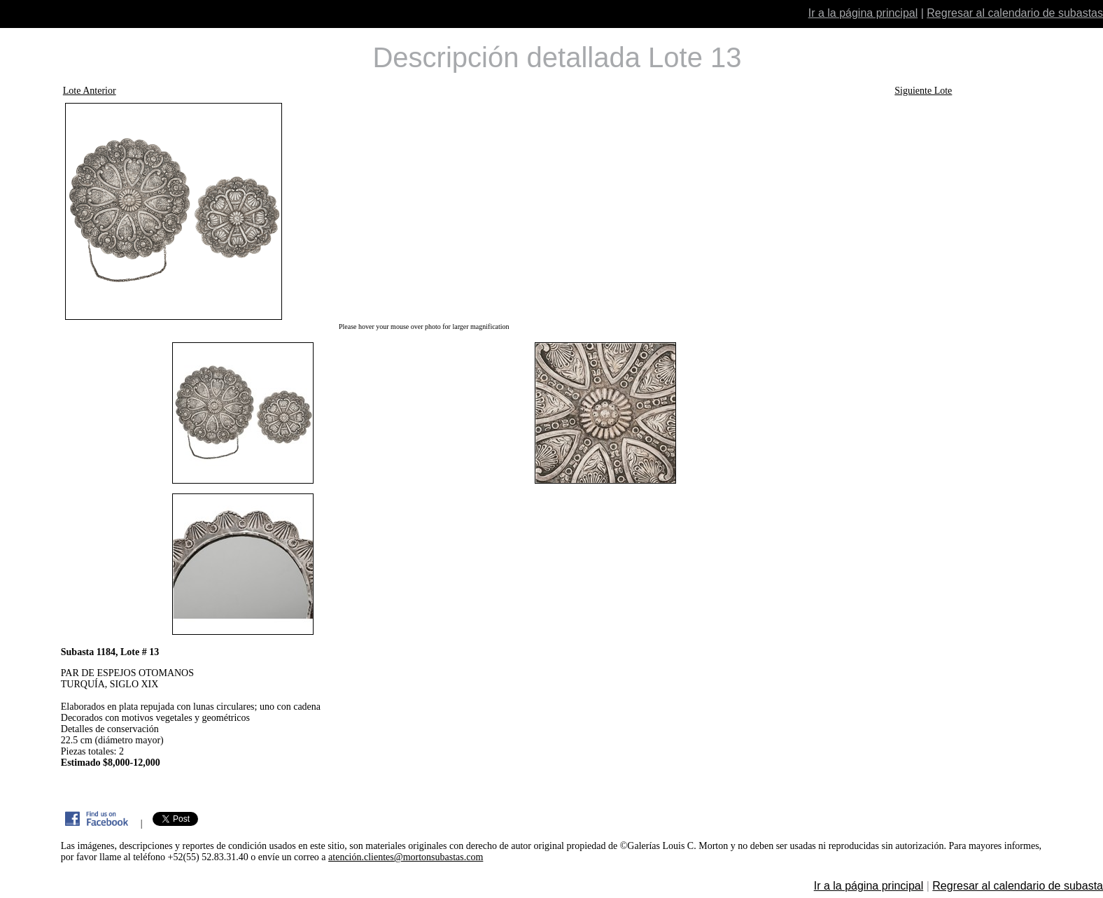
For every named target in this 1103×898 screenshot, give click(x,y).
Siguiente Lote (923, 90)
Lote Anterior (89, 90)
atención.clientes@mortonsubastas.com (405, 857)
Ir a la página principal (863, 13)
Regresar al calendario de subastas (1015, 13)
